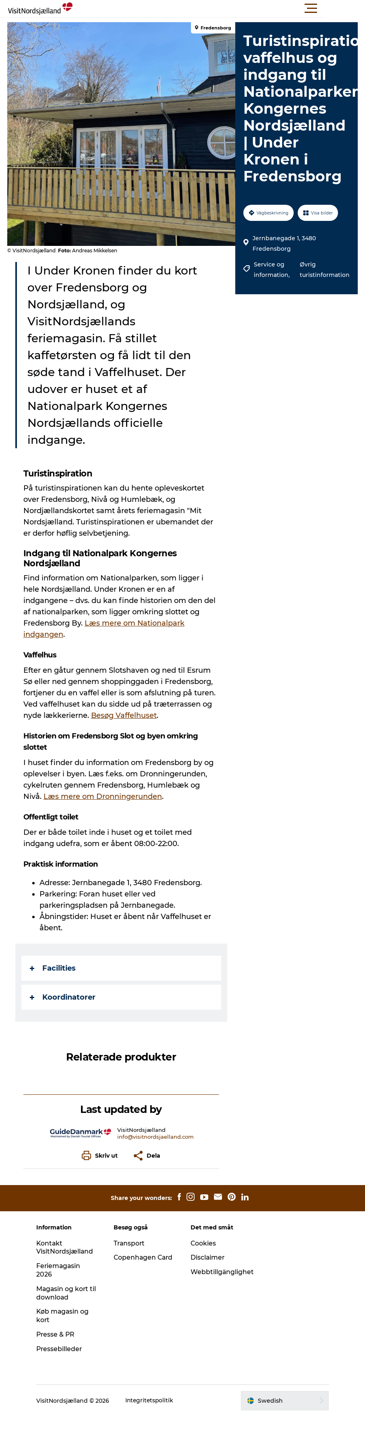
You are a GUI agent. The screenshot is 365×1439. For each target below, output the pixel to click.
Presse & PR (59, 1334)
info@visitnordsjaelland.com (156, 1136)
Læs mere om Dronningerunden (103, 796)
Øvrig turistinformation (324, 270)
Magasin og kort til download (66, 1293)
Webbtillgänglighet (222, 1272)
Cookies (203, 1243)
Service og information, (272, 270)
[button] (219, 8)
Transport (131, 1243)
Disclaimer (208, 1257)
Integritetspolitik (153, 1400)
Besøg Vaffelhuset (125, 715)
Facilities (54, 968)
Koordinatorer (63, 997)
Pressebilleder (63, 1349)
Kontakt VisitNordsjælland (69, 1247)
